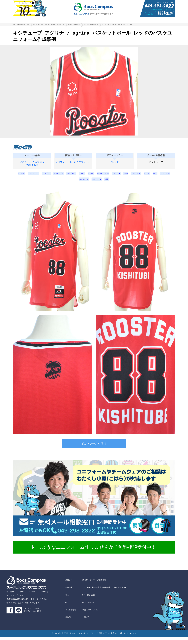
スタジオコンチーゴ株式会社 (94, 583)
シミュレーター (36, 175)
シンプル (22, 175)
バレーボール (109, 182)
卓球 (143, 175)
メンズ (102, 175)
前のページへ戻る (94, 447)
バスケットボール (117, 175)
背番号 (92, 175)
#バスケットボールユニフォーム (73, 163)
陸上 (67, 182)
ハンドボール (79, 182)
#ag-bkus (32, 166)
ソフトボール (155, 175)
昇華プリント (80, 175)
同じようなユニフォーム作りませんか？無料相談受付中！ (94, 550)
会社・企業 (133, 175)
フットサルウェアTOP (22, 25)
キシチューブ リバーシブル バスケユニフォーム (118, 25)
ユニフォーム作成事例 (91, 25)
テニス (168, 175)
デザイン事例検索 (74, 25)
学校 (121, 182)
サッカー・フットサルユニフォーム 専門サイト (48, 25)
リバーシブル (65, 175)
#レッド (114, 163)
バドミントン (94, 182)
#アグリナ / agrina (32, 163)
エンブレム (51, 175)
